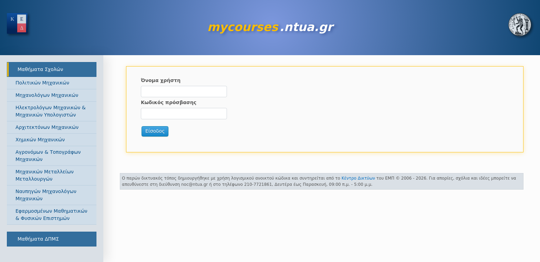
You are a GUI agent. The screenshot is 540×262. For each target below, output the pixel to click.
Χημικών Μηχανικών (40, 139)
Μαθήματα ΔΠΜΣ (38, 239)
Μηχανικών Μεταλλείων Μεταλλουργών (44, 175)
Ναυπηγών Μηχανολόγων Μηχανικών (45, 195)
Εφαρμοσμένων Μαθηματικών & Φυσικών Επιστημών (51, 214)
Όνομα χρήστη (160, 80)
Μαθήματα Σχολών (40, 69)
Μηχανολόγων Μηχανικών (46, 95)
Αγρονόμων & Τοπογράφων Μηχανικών (48, 155)
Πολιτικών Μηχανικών (42, 82)
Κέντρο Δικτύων (358, 178)
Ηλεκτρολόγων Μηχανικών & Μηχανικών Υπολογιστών (50, 111)
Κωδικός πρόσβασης (168, 102)
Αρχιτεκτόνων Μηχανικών (47, 127)
